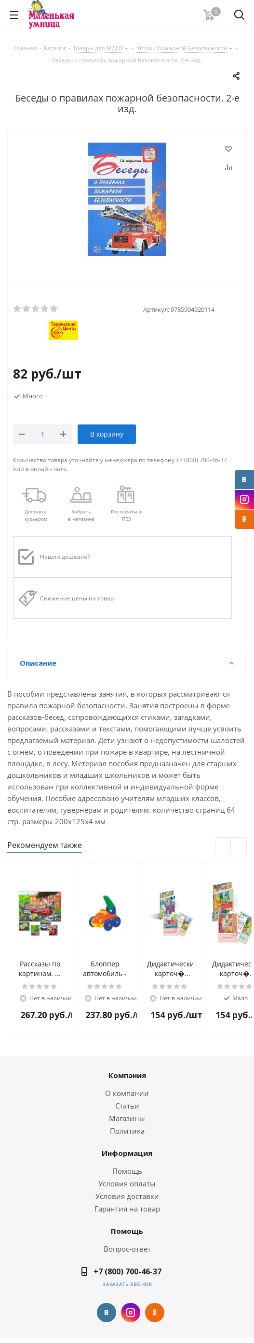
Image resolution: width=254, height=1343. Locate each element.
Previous (223, 846)
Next (239, 846)
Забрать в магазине (81, 515)
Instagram (244, 499)
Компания (127, 1075)
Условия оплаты (127, 1183)
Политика (127, 1131)
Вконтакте (244, 479)
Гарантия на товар (127, 1208)
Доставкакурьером (36, 515)
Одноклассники (244, 519)
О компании (127, 1093)
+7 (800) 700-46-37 (127, 1271)
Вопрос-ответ (127, 1249)
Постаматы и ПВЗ (126, 515)
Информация (127, 1153)
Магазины (127, 1118)
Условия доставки (127, 1196)
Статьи (127, 1105)
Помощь (127, 1171)
